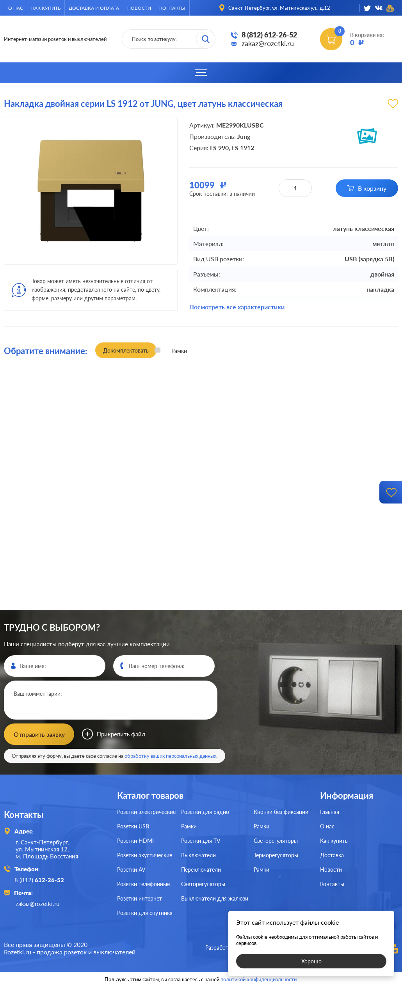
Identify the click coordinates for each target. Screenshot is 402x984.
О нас (15, 8)
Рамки (189, 825)
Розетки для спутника (145, 912)
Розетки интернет (139, 897)
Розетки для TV (200, 840)
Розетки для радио (205, 811)
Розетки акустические (144, 854)
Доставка (332, 854)
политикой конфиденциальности (259, 977)
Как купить (45, 8)
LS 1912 (243, 147)
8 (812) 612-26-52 (269, 34)
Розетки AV (131, 868)
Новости (139, 8)
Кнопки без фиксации (281, 811)
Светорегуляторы (203, 883)
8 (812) (40, 878)
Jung (243, 136)
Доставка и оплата (94, 8)
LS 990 (219, 147)
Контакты (172, 8)
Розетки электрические (146, 811)
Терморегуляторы (276, 854)
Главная (329, 811)
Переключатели (201, 868)
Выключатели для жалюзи (214, 897)
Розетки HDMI (135, 840)
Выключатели (198, 854)
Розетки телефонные (143, 883)
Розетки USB (133, 825)
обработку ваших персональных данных (170, 755)
